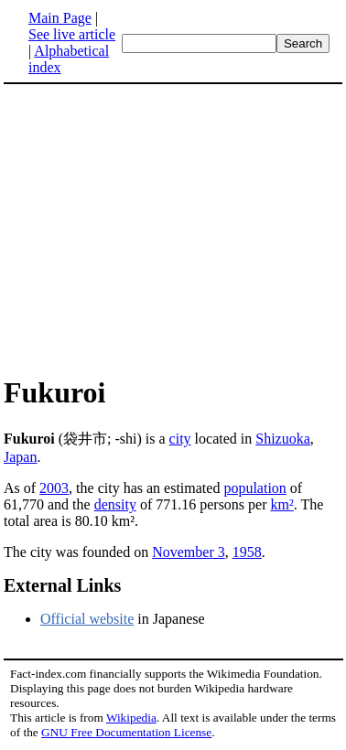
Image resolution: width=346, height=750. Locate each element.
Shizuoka (282, 438)
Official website (87, 619)
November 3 (188, 552)
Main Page (60, 18)
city (180, 438)
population (254, 488)
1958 (247, 552)
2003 (54, 488)
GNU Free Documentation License (126, 732)
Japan (20, 457)
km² (282, 504)
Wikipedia (131, 717)
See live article (71, 34)
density (115, 504)
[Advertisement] (157, 229)
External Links (62, 585)
